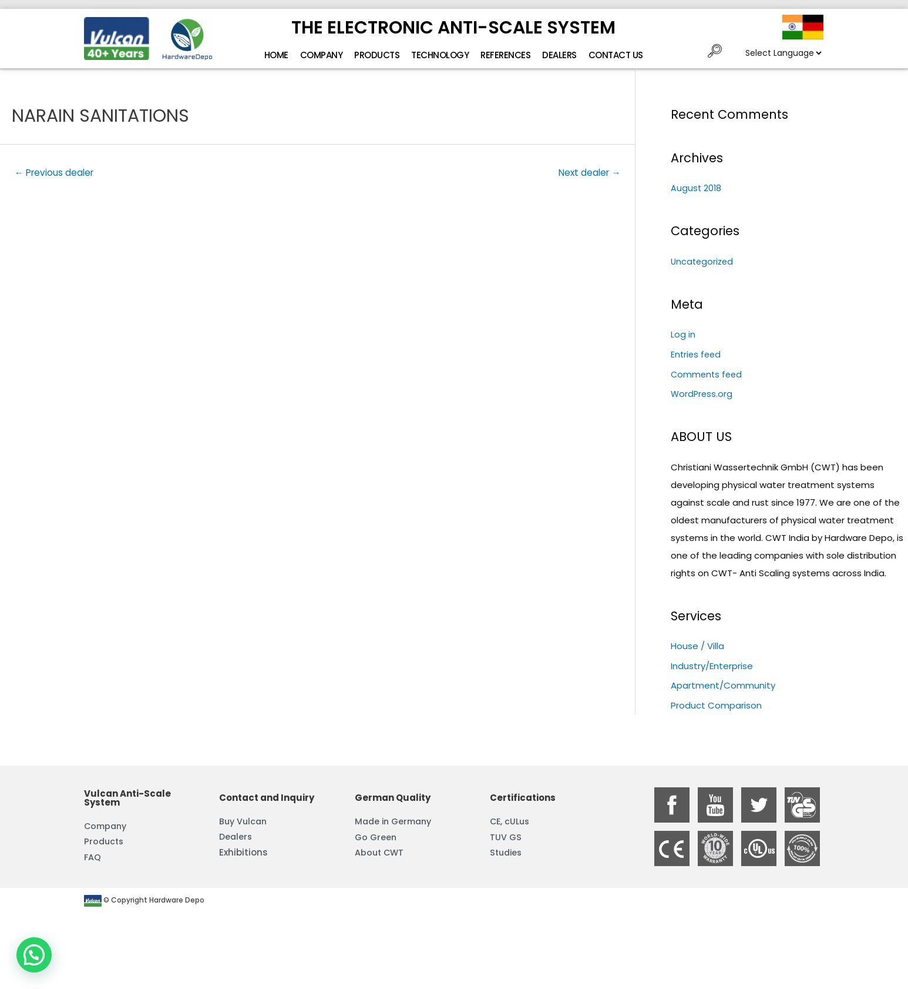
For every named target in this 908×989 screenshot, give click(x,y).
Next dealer (587, 173)
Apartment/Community (723, 686)
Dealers (559, 55)
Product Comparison (716, 706)
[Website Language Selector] (783, 53)
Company (321, 55)
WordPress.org (702, 393)
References (505, 55)
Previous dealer (56, 173)
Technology (440, 55)
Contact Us (615, 55)
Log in (683, 334)
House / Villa (697, 646)
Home (276, 55)
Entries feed (697, 354)
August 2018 (696, 188)
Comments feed (708, 374)
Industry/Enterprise (712, 666)
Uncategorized (703, 261)
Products (376, 55)
